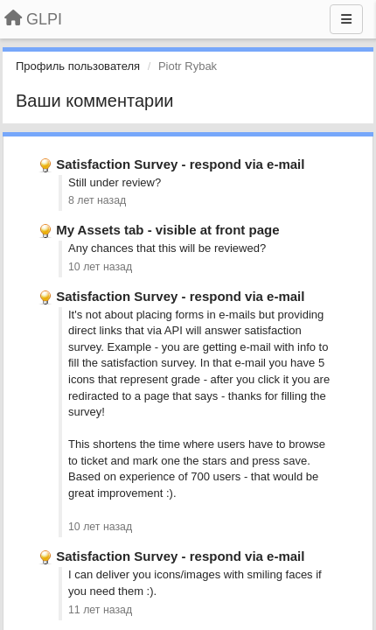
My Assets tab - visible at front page (167, 229)
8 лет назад (97, 200)
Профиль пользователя (78, 66)
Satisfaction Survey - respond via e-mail (180, 164)
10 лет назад (100, 267)
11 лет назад (100, 610)
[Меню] (346, 19)
